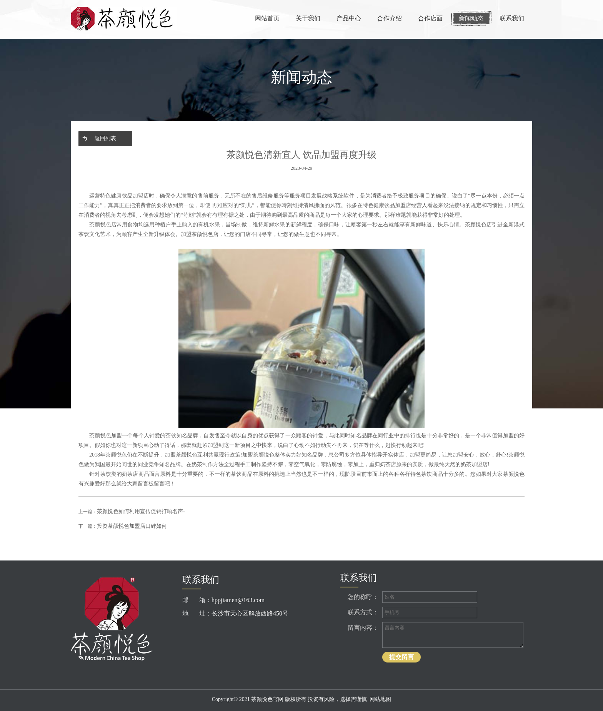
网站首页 (267, 18)
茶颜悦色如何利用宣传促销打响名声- (141, 511)
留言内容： (363, 627)
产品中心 (348, 18)
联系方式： (363, 612)
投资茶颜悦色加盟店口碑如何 (132, 526)
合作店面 (430, 18)
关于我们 (308, 18)
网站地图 (380, 699)
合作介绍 (389, 18)
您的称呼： (363, 597)
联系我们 (512, 18)
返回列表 (105, 138)
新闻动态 (471, 18)
